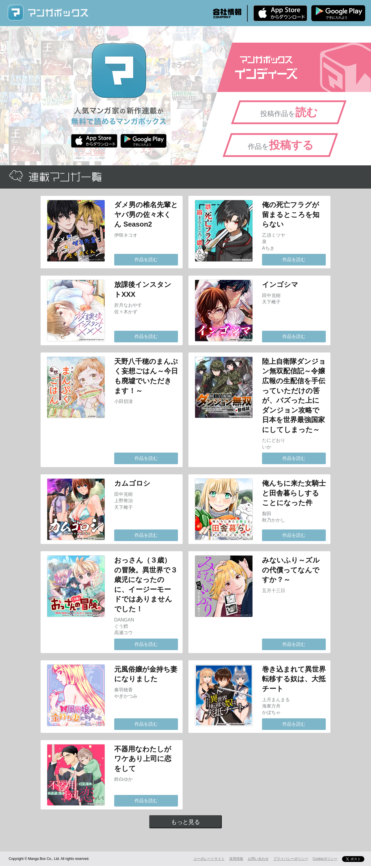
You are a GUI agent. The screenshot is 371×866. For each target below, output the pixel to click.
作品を (281, 145)
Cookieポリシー (325, 858)
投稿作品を (289, 112)
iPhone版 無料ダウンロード (280, 13)
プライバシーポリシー (290, 858)
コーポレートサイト (209, 858)
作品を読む (146, 259)
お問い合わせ (258, 858)
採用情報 (236, 858)
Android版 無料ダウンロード (338, 13)
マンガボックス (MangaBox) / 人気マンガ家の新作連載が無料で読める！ (48, 12)
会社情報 (227, 13)
